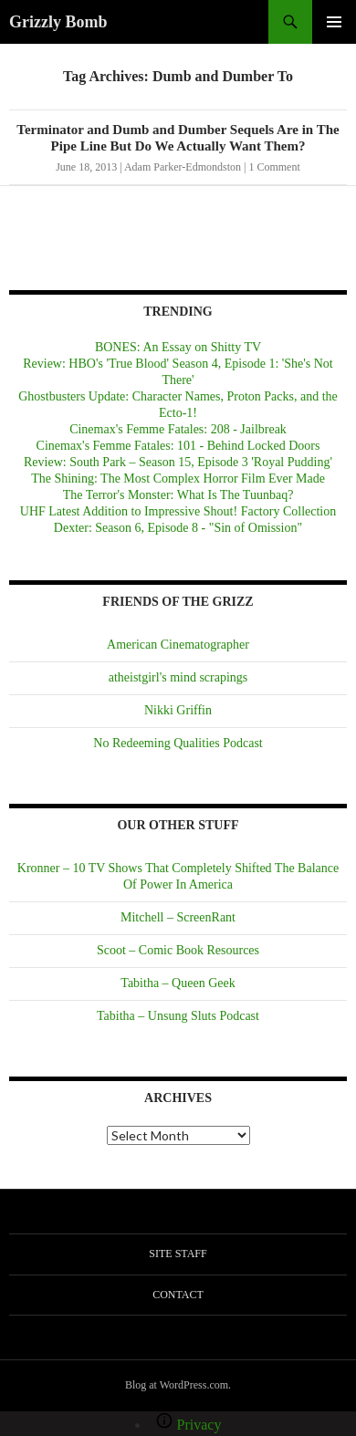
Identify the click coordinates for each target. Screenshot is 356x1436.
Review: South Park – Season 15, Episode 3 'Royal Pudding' (178, 462)
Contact (178, 1294)
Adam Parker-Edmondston (182, 167)
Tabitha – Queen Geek (177, 983)
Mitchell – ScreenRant (178, 917)
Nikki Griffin (178, 710)
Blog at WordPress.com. (178, 1385)
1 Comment (273, 167)
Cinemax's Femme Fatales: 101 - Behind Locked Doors (178, 446)
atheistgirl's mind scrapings (178, 677)
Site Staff (177, 1253)
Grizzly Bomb (58, 22)
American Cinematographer (178, 644)
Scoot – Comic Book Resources (178, 950)
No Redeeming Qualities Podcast (177, 743)
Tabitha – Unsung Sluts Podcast (178, 1016)
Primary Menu (334, 22)
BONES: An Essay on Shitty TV (178, 347)
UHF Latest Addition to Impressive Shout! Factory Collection (178, 511)
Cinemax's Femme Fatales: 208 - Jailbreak (178, 429)
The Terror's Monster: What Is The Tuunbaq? (178, 495)
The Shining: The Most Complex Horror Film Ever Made (178, 478)
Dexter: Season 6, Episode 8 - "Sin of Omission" (178, 528)
